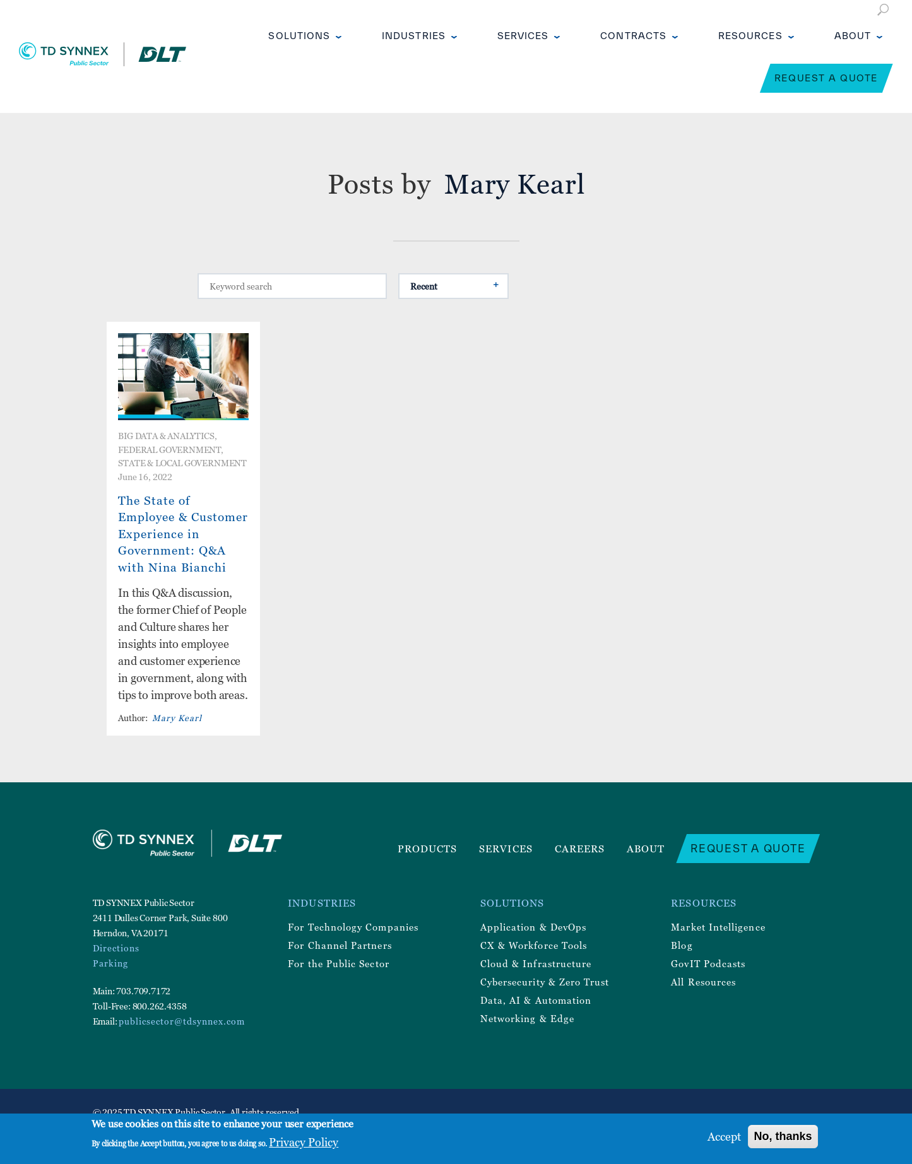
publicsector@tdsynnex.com (182, 1021)
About (852, 35)
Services (523, 35)
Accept (724, 1136)
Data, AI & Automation (535, 1000)
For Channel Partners (339, 945)
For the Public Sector (338, 963)
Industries (414, 35)
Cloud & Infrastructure (536, 963)
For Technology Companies (353, 926)
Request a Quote (826, 78)
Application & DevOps (533, 926)
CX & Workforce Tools (533, 945)
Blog (681, 945)
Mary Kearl (177, 717)
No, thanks (783, 1136)
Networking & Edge (527, 1018)
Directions (116, 948)
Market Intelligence (718, 926)
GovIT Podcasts (708, 963)
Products (428, 848)
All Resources (703, 981)
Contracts (633, 35)
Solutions (299, 35)
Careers (580, 848)
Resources (750, 35)
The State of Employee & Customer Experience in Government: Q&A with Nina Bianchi (183, 533)
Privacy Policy (303, 1142)
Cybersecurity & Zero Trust (545, 981)
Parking (110, 963)
